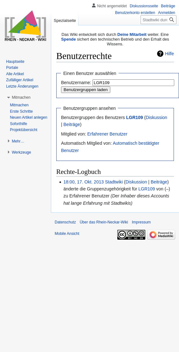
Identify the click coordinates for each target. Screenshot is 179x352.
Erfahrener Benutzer (107, 133)
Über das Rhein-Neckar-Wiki (104, 222)
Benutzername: (76, 82)
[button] (21, 97)
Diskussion (156, 117)
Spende (68, 39)
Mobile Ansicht (67, 233)
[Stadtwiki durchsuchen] (158, 19)
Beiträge (72, 124)
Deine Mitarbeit (132, 34)
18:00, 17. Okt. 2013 (83, 181)
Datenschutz (65, 222)
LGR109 (134, 117)
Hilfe (169, 53)
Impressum (141, 222)
